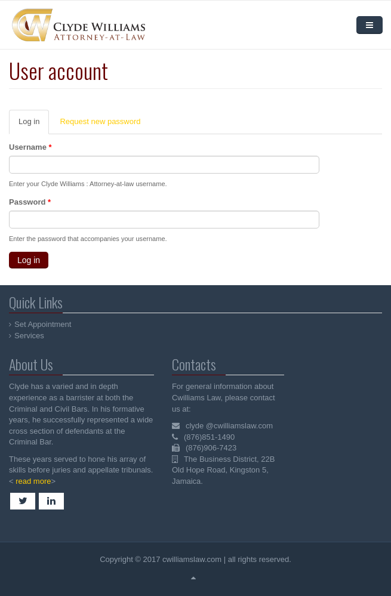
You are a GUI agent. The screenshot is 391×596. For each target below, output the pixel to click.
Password (30, 201)
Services (30, 335)
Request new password (100, 121)
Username (30, 147)
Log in (34, 125)
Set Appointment (43, 324)
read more (32, 481)
